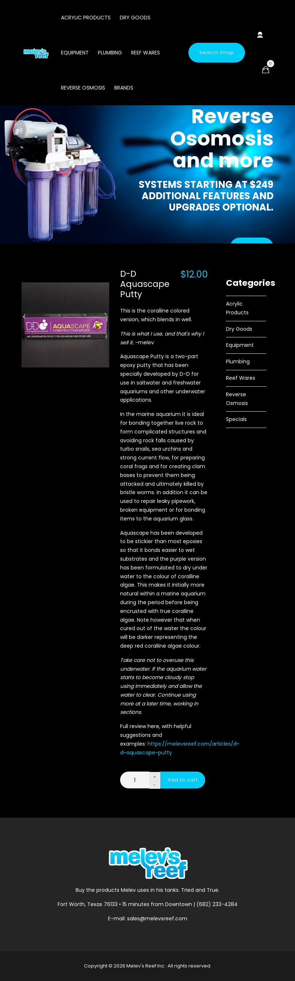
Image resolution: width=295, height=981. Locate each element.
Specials (236, 419)
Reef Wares (145, 52)
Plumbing (110, 52)
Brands (123, 87)
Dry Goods (135, 17)
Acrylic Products (86, 17)
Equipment (75, 52)
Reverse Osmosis (83, 87)
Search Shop (216, 52)
